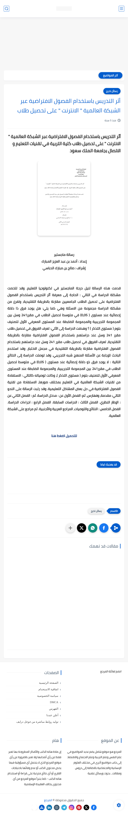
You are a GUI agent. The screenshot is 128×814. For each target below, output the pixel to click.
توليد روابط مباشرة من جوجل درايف (37, 721)
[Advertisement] (64, 44)
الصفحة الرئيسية (48, 682)
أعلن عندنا (52, 715)
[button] (103, 528)
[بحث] (6, 9)
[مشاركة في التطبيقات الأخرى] (70, 528)
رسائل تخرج (112, 91)
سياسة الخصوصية (47, 695)
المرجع (48, 800)
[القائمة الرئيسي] (121, 9)
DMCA (54, 702)
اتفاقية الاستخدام (48, 689)
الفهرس (53, 708)
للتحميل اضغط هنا (64, 436)
